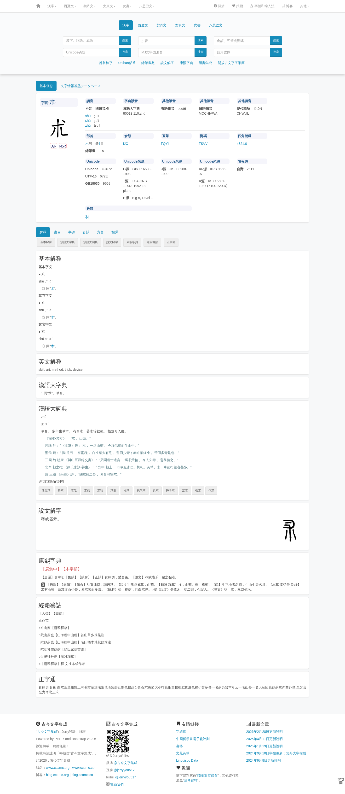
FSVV (203, 144)
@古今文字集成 (125, 763)
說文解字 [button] (112, 242)
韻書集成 (205, 63)
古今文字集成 (47, 732)
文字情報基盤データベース (81, 86)
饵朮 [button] (211, 490)
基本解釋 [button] (46, 242)
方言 (100, 232)
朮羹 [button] (113, 490)
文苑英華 (183, 753)
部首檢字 (106, 63)
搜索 (125, 40)
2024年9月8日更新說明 (263, 760)
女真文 (109, 6)
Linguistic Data (187, 760)
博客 (287, 6)
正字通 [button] (171, 242)
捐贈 (237, 6)
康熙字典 (186, 63)
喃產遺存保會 (207, 775)
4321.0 (242, 144)
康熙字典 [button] (132, 242)
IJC (125, 144)
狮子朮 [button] (170, 490)
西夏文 (70, 6)
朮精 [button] (100, 490)
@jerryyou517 (124, 770)
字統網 (181, 732)
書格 (179, 746)
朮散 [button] (74, 490)
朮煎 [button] (87, 490)
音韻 (86, 232)
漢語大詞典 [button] (90, 242)
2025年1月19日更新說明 (264, 746)
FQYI (165, 144)
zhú (88, 125)
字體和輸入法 (262, 6)
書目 (57, 232)
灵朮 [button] (156, 490)
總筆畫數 (148, 63)
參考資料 (190, 780)
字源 (71, 232)
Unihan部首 (127, 63)
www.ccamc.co (83, 768)
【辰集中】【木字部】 (61, 569)
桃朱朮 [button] (141, 490)
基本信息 (46, 86)
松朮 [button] (126, 490)
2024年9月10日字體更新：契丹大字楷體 (276, 753)
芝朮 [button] (185, 490)
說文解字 (167, 63)
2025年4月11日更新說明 (264, 739)
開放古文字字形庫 (231, 63)
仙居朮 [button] (46, 490)
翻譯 (114, 232)
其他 (304, 6)
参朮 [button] (60, 490)
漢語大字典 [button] (67, 242)
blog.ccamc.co (82, 775)
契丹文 (89, 6)
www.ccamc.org (57, 768)
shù (88, 121)
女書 (127, 6)
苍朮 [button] (198, 490)
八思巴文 (147, 6)
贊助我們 (117, 784)
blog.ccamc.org (57, 775)
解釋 (43, 232)
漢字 (52, 6)
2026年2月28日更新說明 (264, 732)
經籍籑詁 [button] (152, 242)
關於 (219, 6)
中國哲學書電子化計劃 (193, 739)
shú (88, 116)
